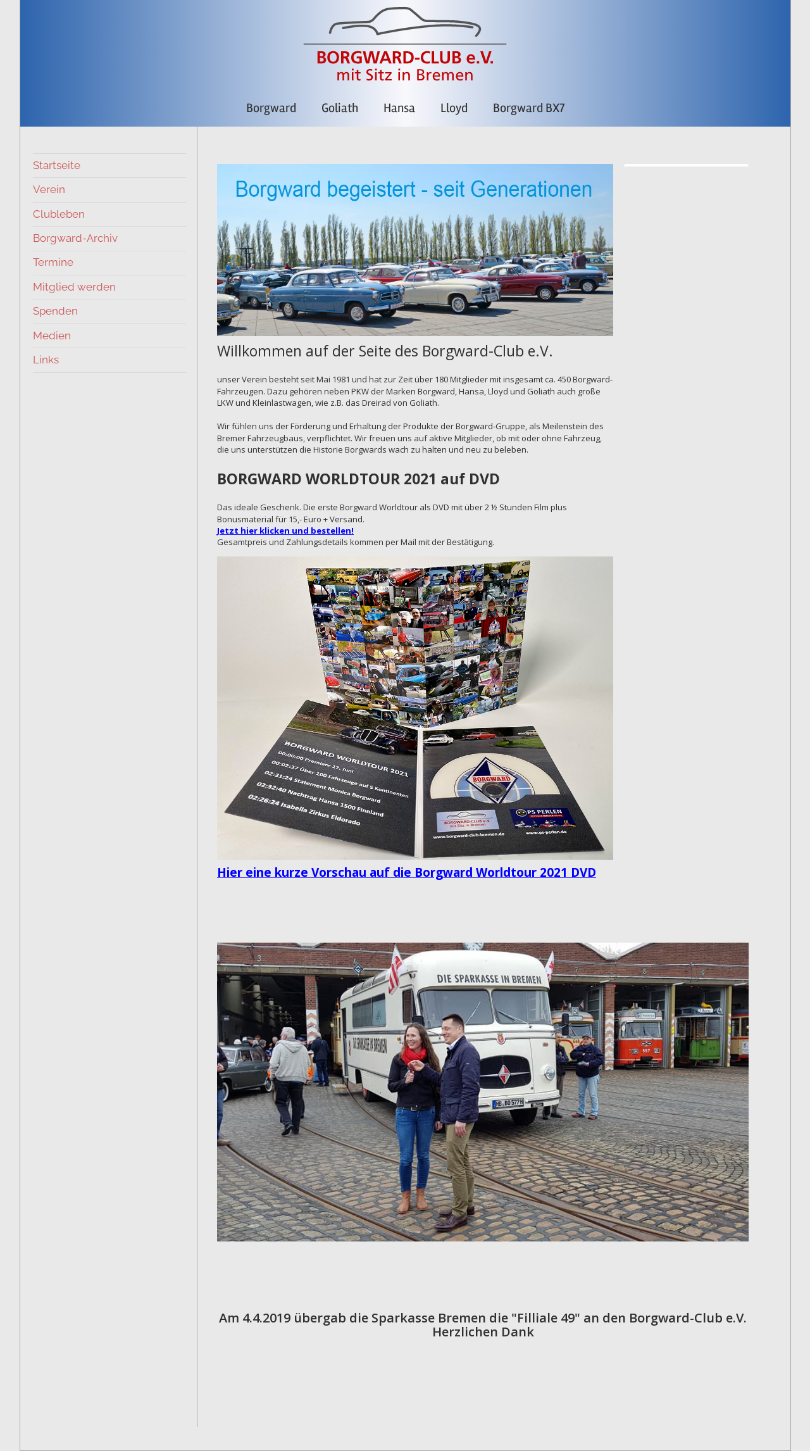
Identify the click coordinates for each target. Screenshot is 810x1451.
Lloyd (454, 108)
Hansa (399, 108)
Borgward (271, 108)
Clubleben (59, 214)
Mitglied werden (74, 286)
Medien (52, 335)
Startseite (56, 165)
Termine (53, 262)
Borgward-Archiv (75, 238)
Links (46, 359)
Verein (49, 189)
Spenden (55, 311)
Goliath (339, 108)
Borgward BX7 (528, 108)
